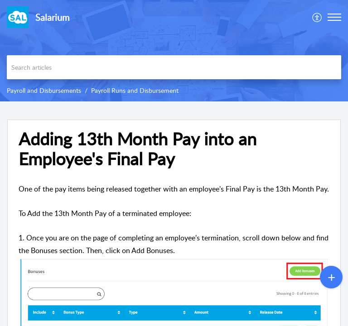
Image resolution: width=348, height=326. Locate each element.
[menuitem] (317, 17)
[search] (174, 67)
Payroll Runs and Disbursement (135, 90)
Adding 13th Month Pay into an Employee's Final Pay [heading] (137, 149)
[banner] (174, 50)
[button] (317, 17)
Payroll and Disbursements (44, 90)
